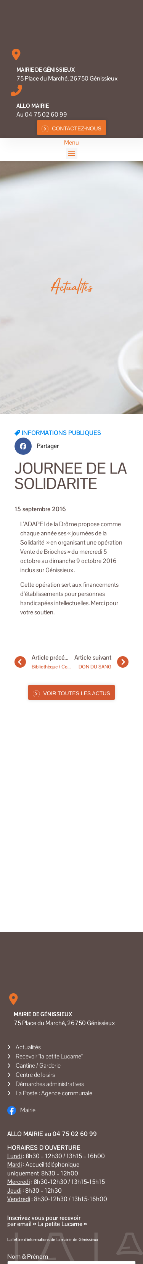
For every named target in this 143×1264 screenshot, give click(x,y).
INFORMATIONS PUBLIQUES (61, 433)
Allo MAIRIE (32, 106)
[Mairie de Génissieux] (16, 54)
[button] (71, 153)
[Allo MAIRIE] (16, 90)
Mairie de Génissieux (45, 70)
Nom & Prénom (27, 1257)
